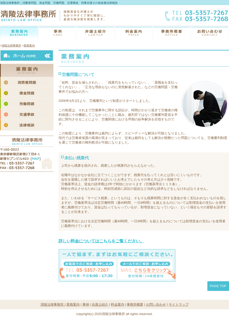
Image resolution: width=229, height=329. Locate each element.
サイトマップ (179, 304)
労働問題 (27, 104)
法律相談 (27, 125)
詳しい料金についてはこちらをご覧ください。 (101, 241)
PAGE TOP (218, 286)
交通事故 (27, 114)
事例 (85, 304)
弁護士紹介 (95, 32)
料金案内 (133, 32)
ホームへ (26, 55)
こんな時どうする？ (57, 32)
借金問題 (27, 93)
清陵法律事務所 (11, 45)
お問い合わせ (210, 32)
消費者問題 (27, 82)
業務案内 (19, 32)
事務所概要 (172, 32)
